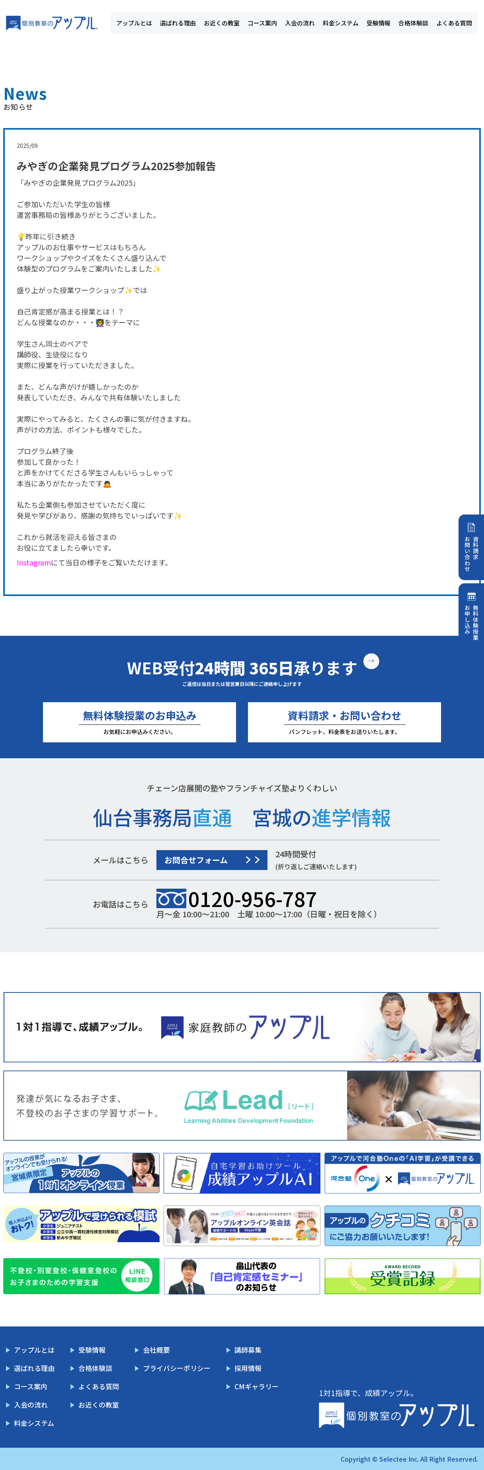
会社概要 (156, 1350)
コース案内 (262, 23)
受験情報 (378, 23)
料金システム (341, 23)
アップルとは (134, 23)
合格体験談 (413, 23)
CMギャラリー (256, 1386)
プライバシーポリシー (177, 1368)
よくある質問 (454, 23)
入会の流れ (300, 23)
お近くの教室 (222, 23)
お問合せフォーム (196, 860)
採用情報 (248, 1368)
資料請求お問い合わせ (471, 554)
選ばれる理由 (178, 23)
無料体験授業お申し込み (471, 623)
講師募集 (248, 1350)
